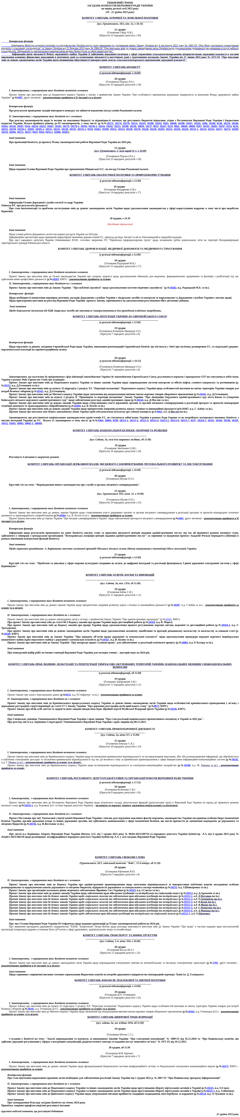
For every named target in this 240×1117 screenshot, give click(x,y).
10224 (34, 126)
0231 (170, 126)
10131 (134, 123)
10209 (235, 129)
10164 (151, 622)
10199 (105, 129)
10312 (4, 423)
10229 (185, 129)
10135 (72, 129)
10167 (189, 123)
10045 (20, 423)
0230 (219, 123)
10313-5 (164, 420)
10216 (101, 126)
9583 (165, 123)
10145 (142, 123)
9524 (27, 126)
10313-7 (185, 420)
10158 (129, 129)
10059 (141, 126)
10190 (125, 126)
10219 (227, 123)
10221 (117, 126)
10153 (121, 129)
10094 (108, 420)
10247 (163, 126)
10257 (219, 129)
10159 (12, 129)
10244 (140, 400)
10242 (109, 126)
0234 (235, 126)
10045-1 (29, 423)
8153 (68, 694)
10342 (202, 394)
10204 (12, 132)
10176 (137, 129)
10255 (173, 887)
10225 (210, 1088)
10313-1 (123, 420)
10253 (169, 129)
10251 (113, 129)
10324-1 (201, 420)
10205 (214, 126)
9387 (20, 97)
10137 (148, 126)
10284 (77, 405)
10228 (145, 129)
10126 (12, 126)
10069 (191, 126)
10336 (32, 823)
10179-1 (74, 126)
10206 (57, 132)
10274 (227, 129)
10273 (225, 1066)
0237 (193, 420)
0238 (115, 420)
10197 (222, 126)
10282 (173, 287)
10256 (177, 129)
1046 (204, 123)
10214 (203, 129)
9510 (90, 129)
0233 (229, 126)
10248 (235, 123)
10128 (64, 129)
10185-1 (39, 129)
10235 (56, 129)
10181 (4, 126)
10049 (184, 126)
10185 (30, 129)
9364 (100, 420)
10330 (227, 420)
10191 (206, 126)
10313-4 (154, 420)
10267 (50, 126)
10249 (7, 633)
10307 (177, 605)
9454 (41, 132)
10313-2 (134, 420)
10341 (40, 391)
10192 (158, 123)
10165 (12, 423)
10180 (150, 123)
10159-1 (21, 129)
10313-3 (144, 420)
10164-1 (225, 625)
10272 (20, 132)
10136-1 (92, 126)
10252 (42, 126)
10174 (118, 123)
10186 (212, 123)
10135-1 (81, 129)
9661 (176, 126)
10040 (173, 123)
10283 (161, 129)
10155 (48, 129)
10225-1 (210, 1090)
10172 (110, 123)
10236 (133, 126)
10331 (211, 420)
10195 (84, 126)
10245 (197, 123)
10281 (65, 132)
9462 (159, 411)
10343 (132, 890)
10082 (184, 642)
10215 (7, 385)
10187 (20, 126)
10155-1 (194, 129)
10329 (235, 420)
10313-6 (174, 420)
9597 (199, 126)
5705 (215, 962)
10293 (55, 279)
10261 (97, 129)
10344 (219, 420)
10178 (126, 123)
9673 (156, 706)
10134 (202, 1093)
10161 (168, 619)
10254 (211, 129)
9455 (35, 132)
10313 (189, 893)
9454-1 (49, 132)
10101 (58, 126)
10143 (4, 132)
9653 (155, 126)
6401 (181, 518)
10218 (153, 129)
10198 (181, 123)
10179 (66, 126)
